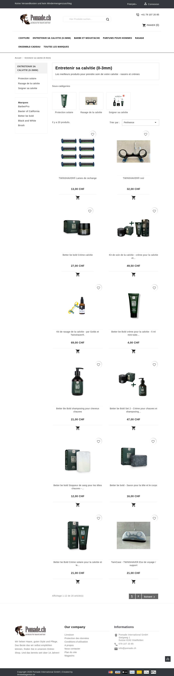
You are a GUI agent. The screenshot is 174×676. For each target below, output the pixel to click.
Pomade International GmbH (46, 672)
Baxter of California (29, 111)
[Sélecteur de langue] (132, 4)
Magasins (69, 655)
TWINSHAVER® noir (133, 178)
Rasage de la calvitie (29, 83)
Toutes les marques (56, 46)
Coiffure (24, 37)
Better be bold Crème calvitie (78, 255)
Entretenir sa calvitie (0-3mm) (52, 37)
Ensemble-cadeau (29, 46)
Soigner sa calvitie (27, 88)
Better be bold (26, 116)
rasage (139, 37)
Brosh (21, 125)
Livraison (69, 634)
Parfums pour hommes (117, 37)
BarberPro (23, 106)
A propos (69, 645)
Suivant (150, 597)
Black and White (27, 120)
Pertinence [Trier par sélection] (140, 122)
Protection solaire (27, 78)
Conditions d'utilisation (76, 641)
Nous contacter (72, 648)
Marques (23, 102)
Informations (124, 627)
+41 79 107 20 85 (150, 14)
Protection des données (77, 638)
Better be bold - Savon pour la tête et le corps (133, 485)
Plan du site (71, 652)
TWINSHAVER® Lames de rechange (78, 178)
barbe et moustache (87, 37)
